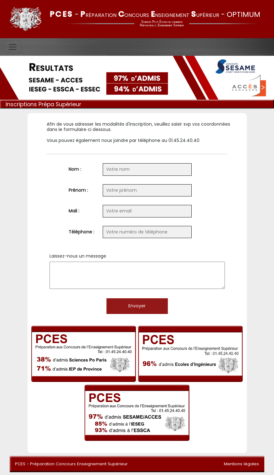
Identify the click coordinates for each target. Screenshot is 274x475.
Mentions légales (241, 464)
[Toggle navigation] (12, 47)
